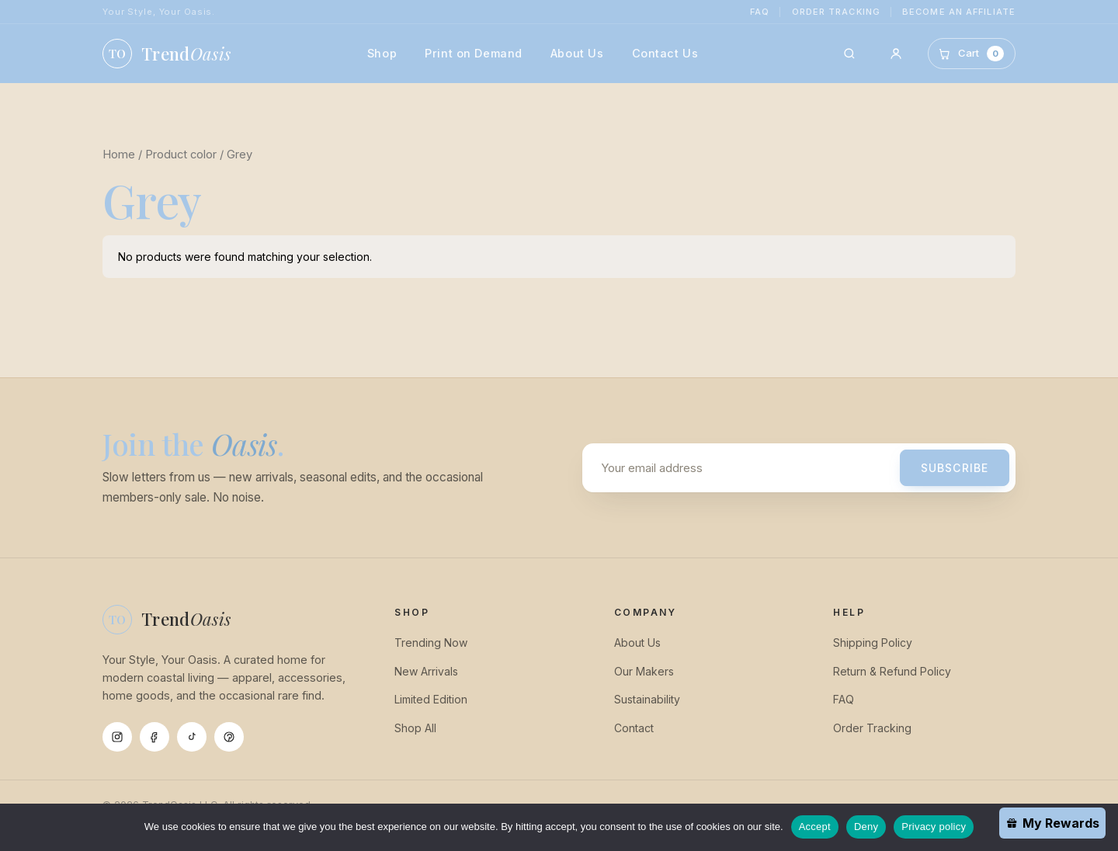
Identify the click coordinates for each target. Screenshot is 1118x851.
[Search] (849, 53)
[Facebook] (154, 737)
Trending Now (430, 642)
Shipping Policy (872, 642)
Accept (815, 826)
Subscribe (954, 467)
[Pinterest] (229, 737)
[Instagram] (117, 737)
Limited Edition (430, 699)
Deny (866, 826)
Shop (382, 53)
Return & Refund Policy (892, 671)
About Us (577, 53)
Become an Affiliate (959, 11)
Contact (634, 728)
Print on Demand (474, 53)
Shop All (415, 728)
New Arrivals (426, 671)
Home (118, 155)
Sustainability (647, 699)
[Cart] (972, 53)
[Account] (896, 53)
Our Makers (644, 671)
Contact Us (665, 53)
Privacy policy (933, 826)
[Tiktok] (192, 737)
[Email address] (744, 468)
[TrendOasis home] (166, 53)
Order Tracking (836, 11)
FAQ (759, 11)
